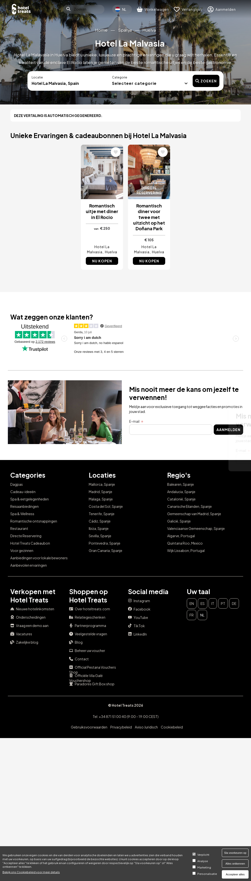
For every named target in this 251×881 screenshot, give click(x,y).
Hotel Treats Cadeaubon (30, 543)
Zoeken (206, 81)
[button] (150, 82)
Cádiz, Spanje (100, 521)
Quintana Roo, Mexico (185, 543)
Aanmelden (222, 459)
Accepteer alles (235, 874)
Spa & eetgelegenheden (29, 499)
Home (101, 30)
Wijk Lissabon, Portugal (186, 550)
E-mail (121, 450)
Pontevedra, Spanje (104, 543)
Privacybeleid (121, 727)
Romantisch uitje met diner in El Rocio (102, 211)
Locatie (37, 77)
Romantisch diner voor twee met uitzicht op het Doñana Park (149, 217)
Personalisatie (207, 873)
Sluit (231, 407)
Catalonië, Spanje (181, 499)
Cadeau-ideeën (23, 491)
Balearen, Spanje (180, 484)
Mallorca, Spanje (102, 484)
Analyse (202, 861)
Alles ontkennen (235, 863)
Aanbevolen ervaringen (28, 565)
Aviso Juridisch (146, 727)
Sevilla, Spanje (100, 536)
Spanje (125, 30)
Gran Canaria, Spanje (105, 550)
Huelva (149, 30)
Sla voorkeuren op (235, 852)
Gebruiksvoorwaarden (89, 727)
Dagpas (16, 484)
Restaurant (19, 528)
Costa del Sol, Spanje (106, 506)
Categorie (119, 77)
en (191, 603)
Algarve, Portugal (181, 536)
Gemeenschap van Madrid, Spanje (194, 513)
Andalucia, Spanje (181, 491)
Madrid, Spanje (100, 491)
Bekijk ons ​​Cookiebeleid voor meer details (31, 872)
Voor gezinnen (21, 550)
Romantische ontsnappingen (33, 521)
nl (202, 615)
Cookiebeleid (172, 727)
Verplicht (203, 854)
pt (223, 603)
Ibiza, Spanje (99, 528)
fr (191, 615)
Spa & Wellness (22, 513)
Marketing (204, 867)
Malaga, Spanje (101, 499)
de (234, 603)
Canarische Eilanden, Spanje (189, 506)
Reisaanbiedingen (24, 506)
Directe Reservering (25, 536)
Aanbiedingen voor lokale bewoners (39, 558)
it (212, 603)
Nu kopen (102, 261)
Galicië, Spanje (179, 521)
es (203, 603)
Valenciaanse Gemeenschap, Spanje (196, 528)
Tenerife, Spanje (101, 513)
